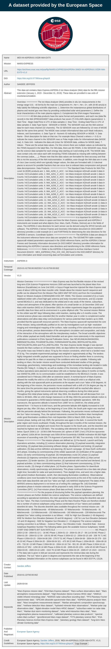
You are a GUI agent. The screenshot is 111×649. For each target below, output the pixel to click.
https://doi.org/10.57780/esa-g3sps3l (33, 78)
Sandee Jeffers (24, 566)
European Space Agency (28, 632)
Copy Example (81, 643)
